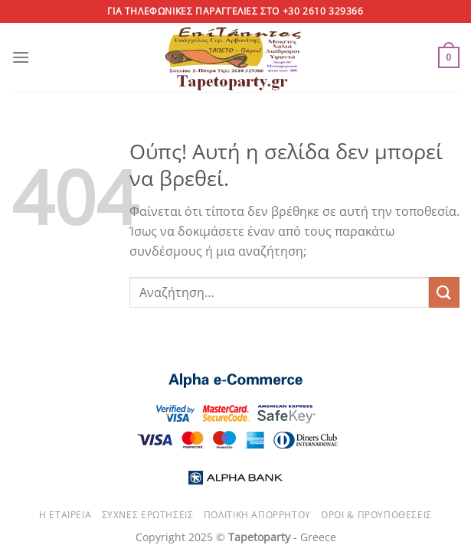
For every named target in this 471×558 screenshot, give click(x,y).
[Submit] (444, 292)
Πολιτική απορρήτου (257, 514)
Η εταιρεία (65, 514)
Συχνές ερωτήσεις (148, 514)
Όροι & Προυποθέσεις (376, 514)
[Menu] (20, 57)
